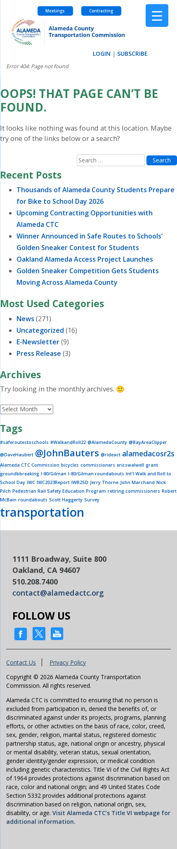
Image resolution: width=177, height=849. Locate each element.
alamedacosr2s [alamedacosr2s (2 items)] (148, 453)
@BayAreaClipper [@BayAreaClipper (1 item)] (148, 442)
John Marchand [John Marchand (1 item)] (137, 482)
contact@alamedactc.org (58, 593)
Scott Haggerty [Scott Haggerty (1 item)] (66, 500)
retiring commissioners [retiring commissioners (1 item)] (134, 491)
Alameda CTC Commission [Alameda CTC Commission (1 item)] (29, 465)
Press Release (39, 353)
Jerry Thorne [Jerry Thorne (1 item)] (104, 482)
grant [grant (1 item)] (152, 465)
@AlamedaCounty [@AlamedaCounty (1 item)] (107, 442)
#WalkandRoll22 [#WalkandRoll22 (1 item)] (68, 442)
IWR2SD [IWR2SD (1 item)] (79, 482)
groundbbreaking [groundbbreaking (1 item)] (19, 474)
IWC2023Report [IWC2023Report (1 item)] (53, 482)
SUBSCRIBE (132, 53)
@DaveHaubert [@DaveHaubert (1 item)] (16, 455)
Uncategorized (40, 330)
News (25, 318)
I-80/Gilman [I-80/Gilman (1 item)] (53, 474)
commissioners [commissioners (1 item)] (97, 465)
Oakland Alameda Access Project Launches (85, 259)
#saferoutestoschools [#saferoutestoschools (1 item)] (24, 442)
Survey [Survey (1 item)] (91, 500)
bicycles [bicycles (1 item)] (70, 465)
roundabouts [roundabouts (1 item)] (32, 500)
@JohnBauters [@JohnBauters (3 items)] (67, 452)
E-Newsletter (38, 341)
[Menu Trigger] (157, 15)
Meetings (55, 11)
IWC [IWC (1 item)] (31, 482)
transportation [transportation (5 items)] (42, 512)
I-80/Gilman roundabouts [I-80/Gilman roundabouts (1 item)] (96, 474)
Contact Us (21, 662)
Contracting (101, 11)
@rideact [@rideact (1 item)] (110, 455)
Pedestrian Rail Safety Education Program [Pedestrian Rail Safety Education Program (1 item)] (59, 491)
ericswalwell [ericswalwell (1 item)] (130, 465)
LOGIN (102, 53)
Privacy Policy (68, 662)
